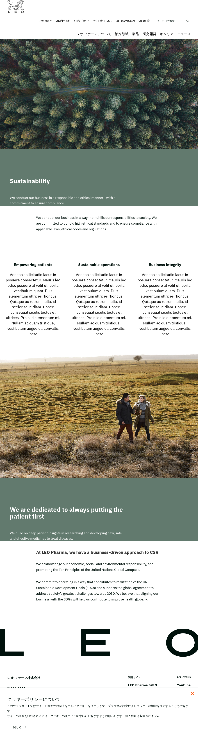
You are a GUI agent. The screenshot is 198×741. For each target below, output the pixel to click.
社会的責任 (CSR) (102, 20)
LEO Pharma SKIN (142, 685)
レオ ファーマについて (93, 34)
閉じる (17, 727)
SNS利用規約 (63, 20)
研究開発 (149, 34)
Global (143, 20)
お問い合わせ (81, 20)
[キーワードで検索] (173, 20)
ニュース (184, 34)
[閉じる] (192, 693)
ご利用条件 (45, 20)
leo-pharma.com (125, 20)
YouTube (184, 685)
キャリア (167, 34)
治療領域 (122, 34)
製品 (135, 34)
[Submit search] (187, 20)
